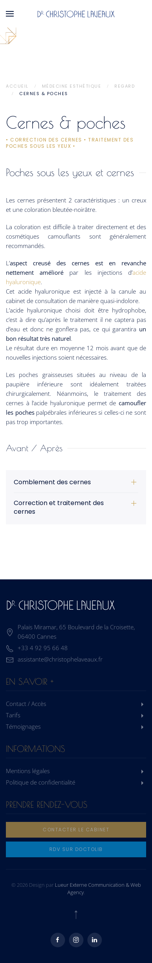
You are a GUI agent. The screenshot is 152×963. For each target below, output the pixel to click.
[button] (10, 14)
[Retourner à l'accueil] (76, 14)
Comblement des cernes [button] (52, 482)
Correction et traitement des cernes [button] (59, 507)
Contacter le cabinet (76, 829)
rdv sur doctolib (76, 849)
